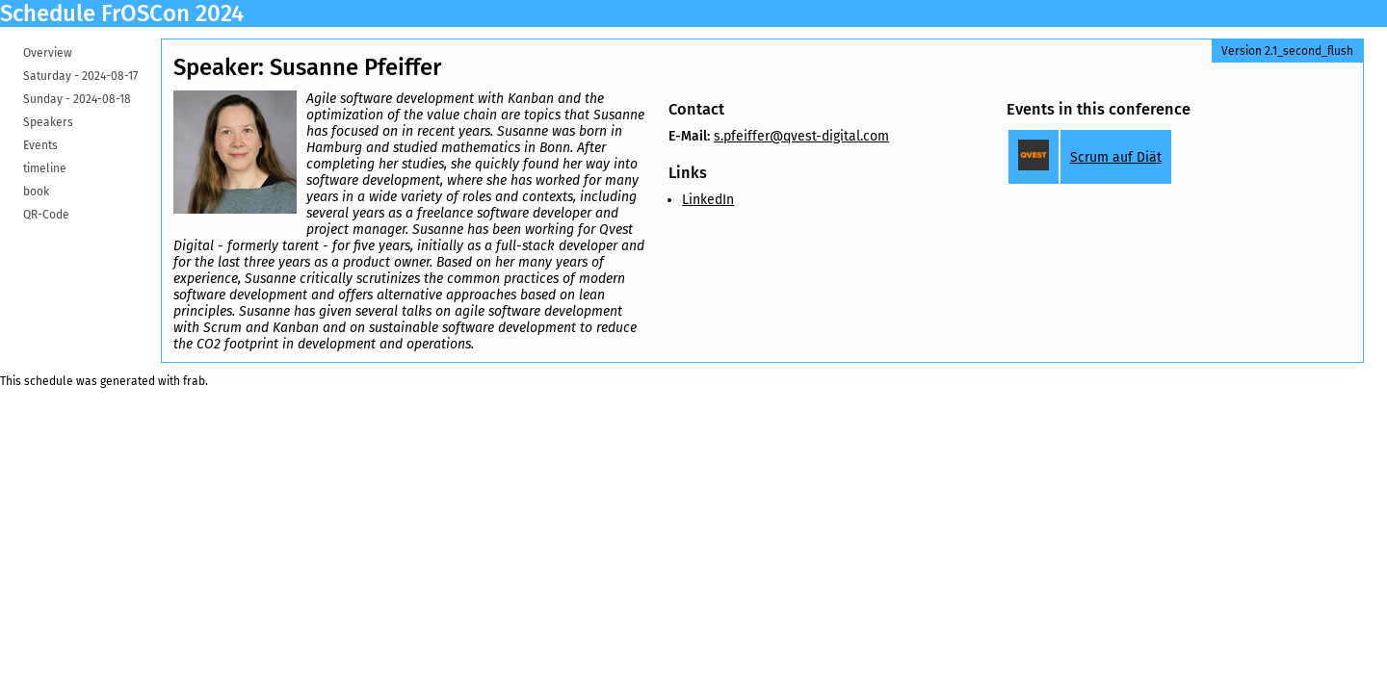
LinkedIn (708, 200)
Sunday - (77, 99)
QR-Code (46, 214)
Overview (47, 53)
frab (194, 381)
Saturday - (80, 76)
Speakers (48, 122)
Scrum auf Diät (1116, 157)
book (36, 191)
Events (40, 145)
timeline (44, 168)
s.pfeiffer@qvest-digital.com (801, 136)
